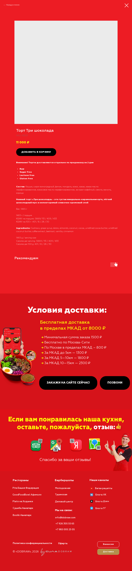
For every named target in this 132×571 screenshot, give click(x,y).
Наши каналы (99, 480)
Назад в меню (13, 5)
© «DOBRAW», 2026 (26, 551)
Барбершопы (64, 480)
